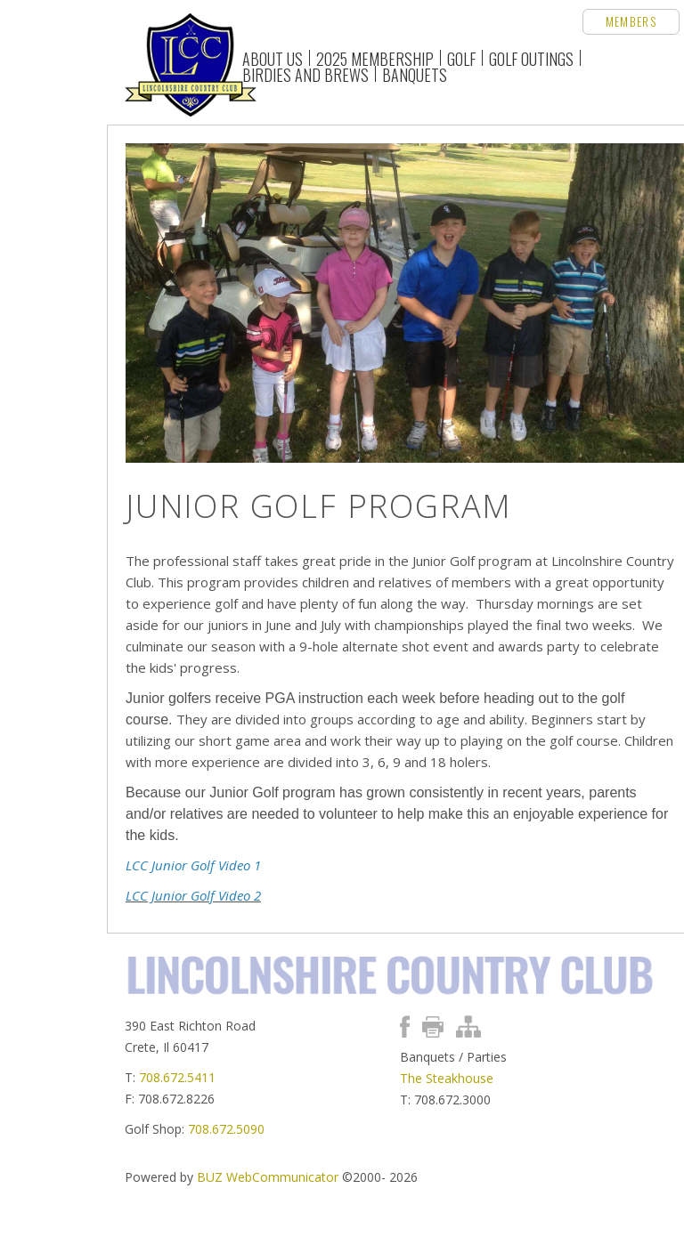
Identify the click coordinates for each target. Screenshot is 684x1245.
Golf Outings (531, 58)
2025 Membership (375, 58)
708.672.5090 (226, 1128)
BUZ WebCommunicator (267, 1176)
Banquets (414, 74)
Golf (461, 58)
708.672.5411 (177, 1077)
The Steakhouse (446, 1078)
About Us (272, 58)
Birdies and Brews (305, 74)
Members (631, 21)
